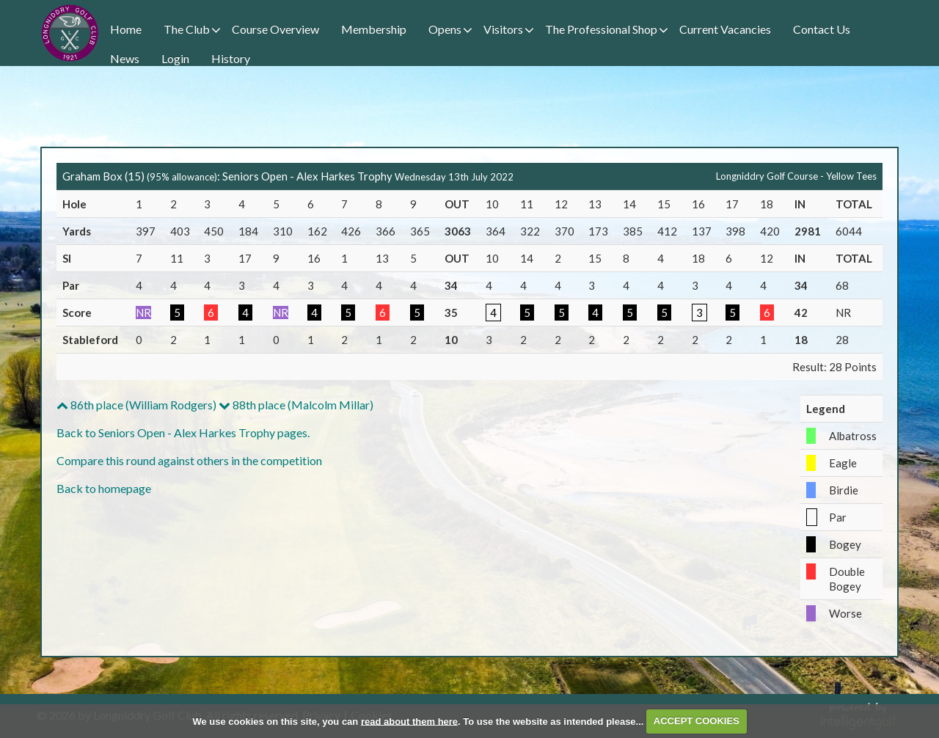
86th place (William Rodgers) (136, 405)
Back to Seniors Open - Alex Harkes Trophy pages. (183, 432)
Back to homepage (103, 488)
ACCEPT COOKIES (696, 720)
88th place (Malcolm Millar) (296, 405)
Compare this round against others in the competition (189, 460)
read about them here (409, 720)
